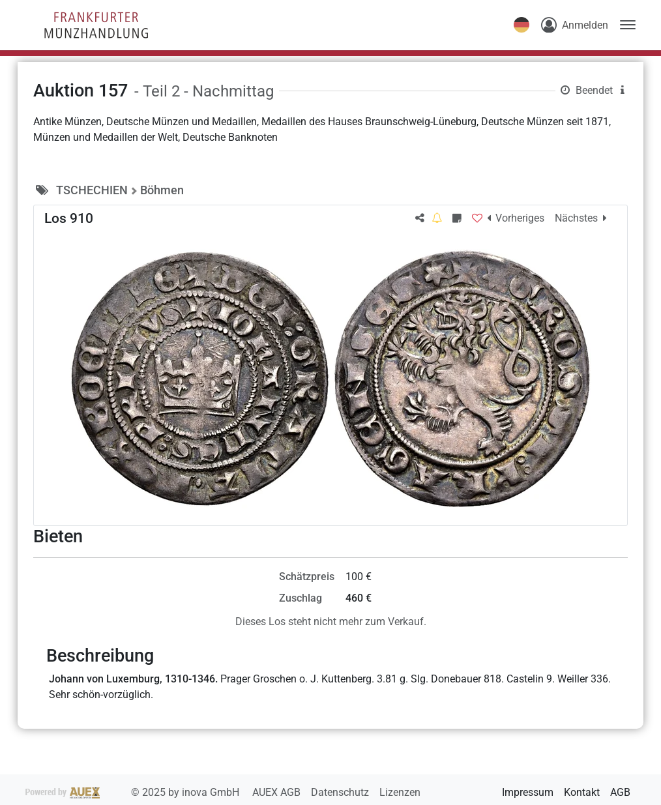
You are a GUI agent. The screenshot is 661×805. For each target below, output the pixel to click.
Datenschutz (341, 792)
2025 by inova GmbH (133, 792)
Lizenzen (399, 792)
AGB (620, 792)
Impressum (527, 792)
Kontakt (582, 792)
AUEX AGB (277, 792)
